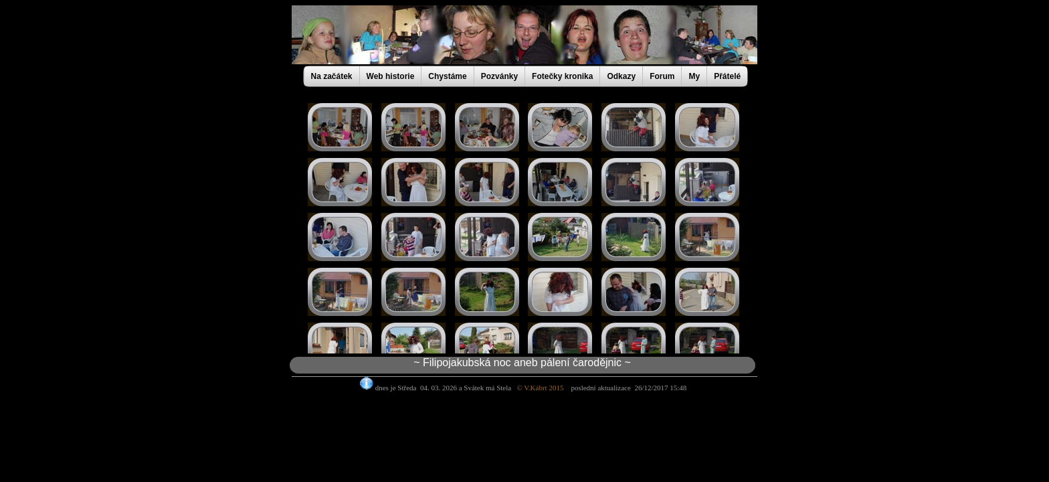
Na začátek (332, 76)
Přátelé (727, 76)
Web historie (391, 76)
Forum (662, 76)
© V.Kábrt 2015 (543, 388)
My (694, 76)
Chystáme (447, 76)
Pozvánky (499, 76)
